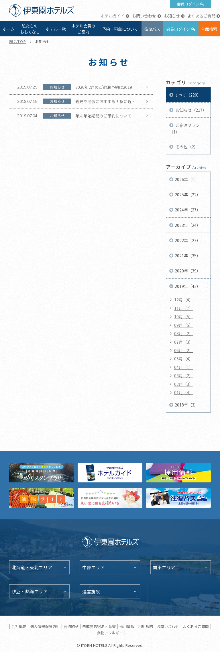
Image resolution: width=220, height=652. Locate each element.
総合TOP (17, 41)
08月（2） (183, 333)
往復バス (152, 29)
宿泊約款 (71, 626)
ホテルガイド (113, 16)
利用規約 (145, 626)
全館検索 (209, 29)
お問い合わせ (144, 16)
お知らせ (172, 16)
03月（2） (183, 375)
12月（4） (183, 300)
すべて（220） (188, 95)
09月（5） (183, 325)
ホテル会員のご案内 (83, 29)
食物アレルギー (110, 632)
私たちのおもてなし (30, 29)
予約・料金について (120, 29)
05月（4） (183, 359)
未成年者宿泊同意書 (99, 626)
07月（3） (183, 342)
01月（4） (183, 392)
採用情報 (126, 626)
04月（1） (183, 367)
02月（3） (183, 384)
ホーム (9, 29)
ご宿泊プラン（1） (184, 128)
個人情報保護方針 (45, 626)
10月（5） (183, 316)
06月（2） (183, 350)
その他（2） (186, 147)
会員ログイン (188, 4)
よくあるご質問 (201, 16)
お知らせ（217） (191, 110)
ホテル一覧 (56, 29)
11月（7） (183, 308)
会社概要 (18, 626)
